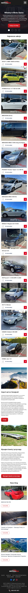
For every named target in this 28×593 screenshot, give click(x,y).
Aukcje (8, 575)
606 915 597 (15, 590)
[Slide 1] (12, 30)
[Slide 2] (16, 30)
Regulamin (10, 577)
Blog (3, 575)
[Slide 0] (9, 30)
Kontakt (18, 577)
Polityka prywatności (19, 575)
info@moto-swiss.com (15, 587)
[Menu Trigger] (25, 2)
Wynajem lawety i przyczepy (11, 476)
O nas (4, 419)
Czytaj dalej (5, 505)
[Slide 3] (19, 30)
